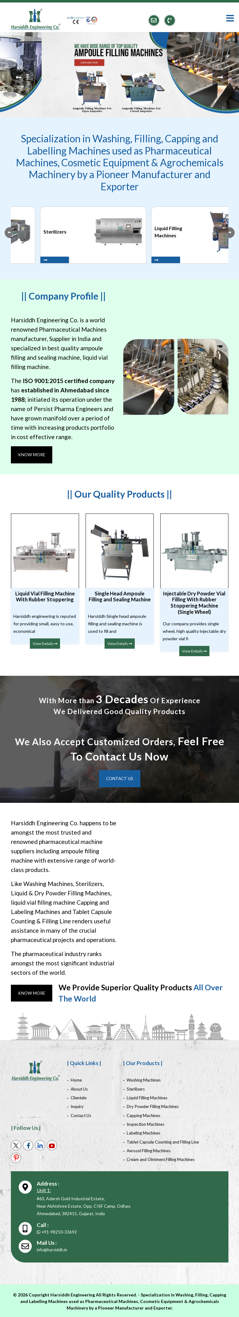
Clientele (79, 1097)
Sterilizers (136, 1089)
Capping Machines (144, 1115)
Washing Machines (145, 1080)
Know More (32, 454)
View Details (45, 643)
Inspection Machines (147, 1123)
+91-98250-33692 (57, 1231)
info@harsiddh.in (53, 1248)
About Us (80, 1089)
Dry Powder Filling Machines (154, 1106)
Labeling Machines (144, 1132)
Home (76, 1080)
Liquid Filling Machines (148, 1097)
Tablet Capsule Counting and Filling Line (165, 1141)
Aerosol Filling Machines (150, 1150)
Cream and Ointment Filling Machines (163, 1158)
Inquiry (77, 1106)
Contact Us (119, 778)
